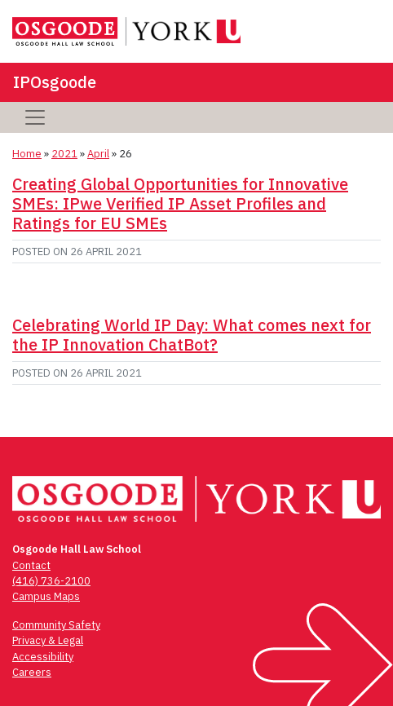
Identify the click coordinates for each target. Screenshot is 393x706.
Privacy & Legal (47, 640)
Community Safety (56, 625)
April (98, 154)
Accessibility (42, 657)
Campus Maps (46, 596)
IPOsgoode (54, 82)
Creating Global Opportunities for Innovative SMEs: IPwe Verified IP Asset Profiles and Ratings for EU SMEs (180, 203)
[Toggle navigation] (35, 117)
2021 (64, 154)
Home (27, 154)
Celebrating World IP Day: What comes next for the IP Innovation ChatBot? (191, 334)
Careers (31, 672)
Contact (31, 565)
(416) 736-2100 (51, 581)
